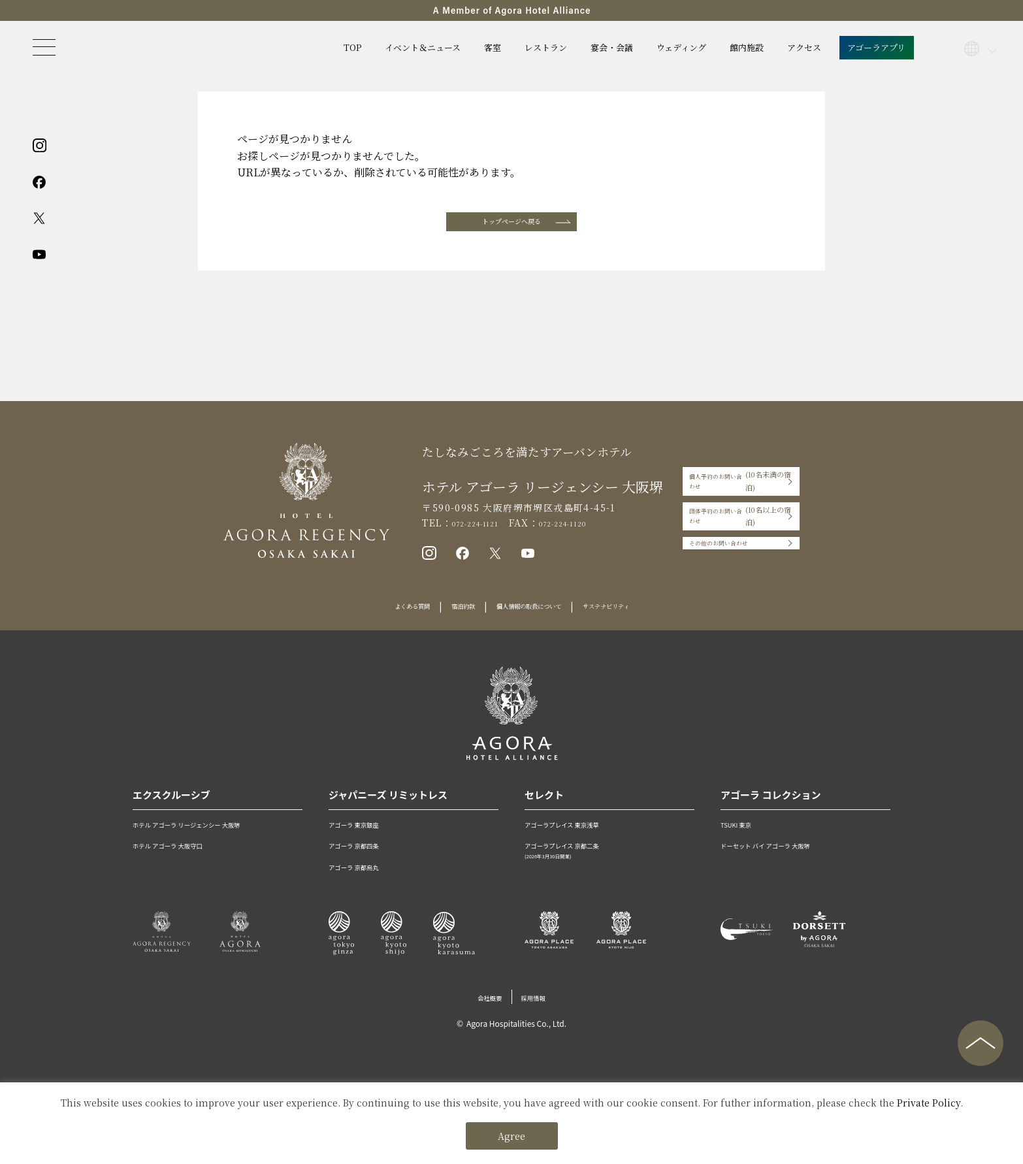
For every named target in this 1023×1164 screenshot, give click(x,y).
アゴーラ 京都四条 (366, 861)
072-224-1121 (454, 531)
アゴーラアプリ (876, 47)
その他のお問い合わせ (704, 548)
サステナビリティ (640, 623)
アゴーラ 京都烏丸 (366, 882)
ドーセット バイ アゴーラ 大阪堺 (787, 861)
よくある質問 (375, 623)
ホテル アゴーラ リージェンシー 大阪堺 (213, 840)
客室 (492, 47)
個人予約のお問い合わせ (736, 494)
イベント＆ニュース (423, 47)
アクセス (804, 47)
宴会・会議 (612, 47)
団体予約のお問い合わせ (736, 521)
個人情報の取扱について (532, 623)
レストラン (546, 47)
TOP (352, 47)
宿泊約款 (442, 623)
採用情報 (539, 1013)
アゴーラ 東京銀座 (366, 840)
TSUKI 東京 (743, 840)
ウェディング (681, 47)
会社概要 (484, 1013)
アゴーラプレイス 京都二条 (609, 868)
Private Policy (928, 1102)
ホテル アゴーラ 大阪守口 (185, 861)
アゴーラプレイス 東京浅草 (580, 840)
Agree (511, 1135)
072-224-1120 (561, 531)
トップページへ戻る (511, 226)
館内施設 (747, 47)
